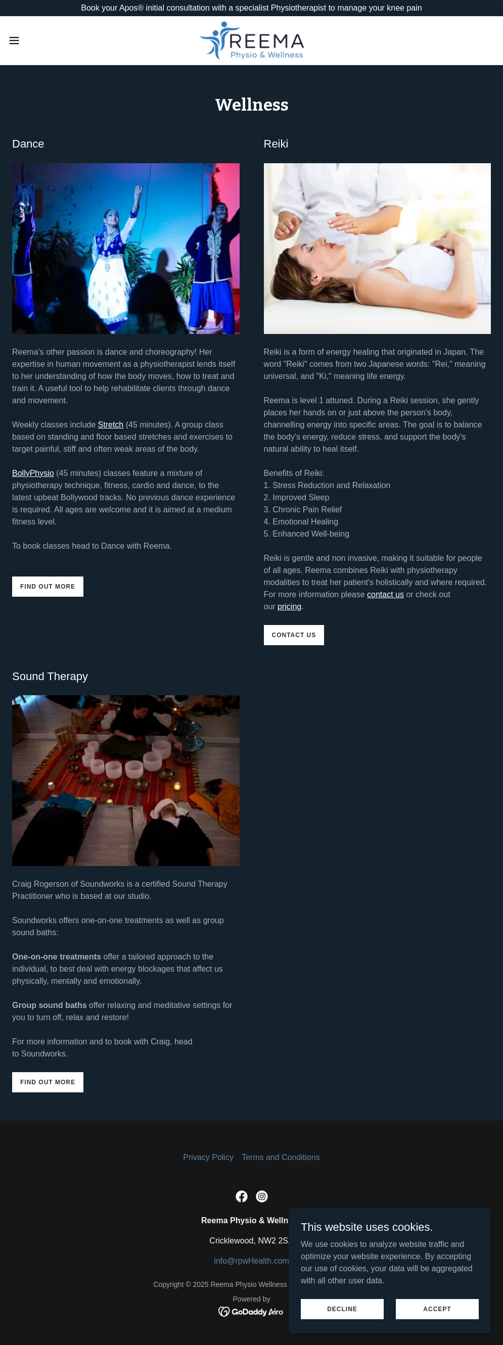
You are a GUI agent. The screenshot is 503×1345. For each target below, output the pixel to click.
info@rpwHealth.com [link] (251, 1261)
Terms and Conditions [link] (281, 1157)
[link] (251, 40)
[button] (41, 40)
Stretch (111, 424)
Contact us (294, 635)
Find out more (47, 586)
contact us (385, 594)
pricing (289, 606)
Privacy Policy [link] (208, 1157)
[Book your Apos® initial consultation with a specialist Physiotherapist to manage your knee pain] (251, 8)
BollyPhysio (33, 473)
